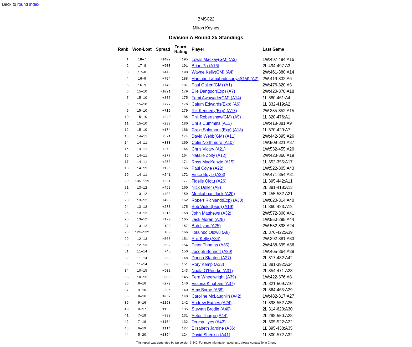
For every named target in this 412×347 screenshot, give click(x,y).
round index (28, 4)
